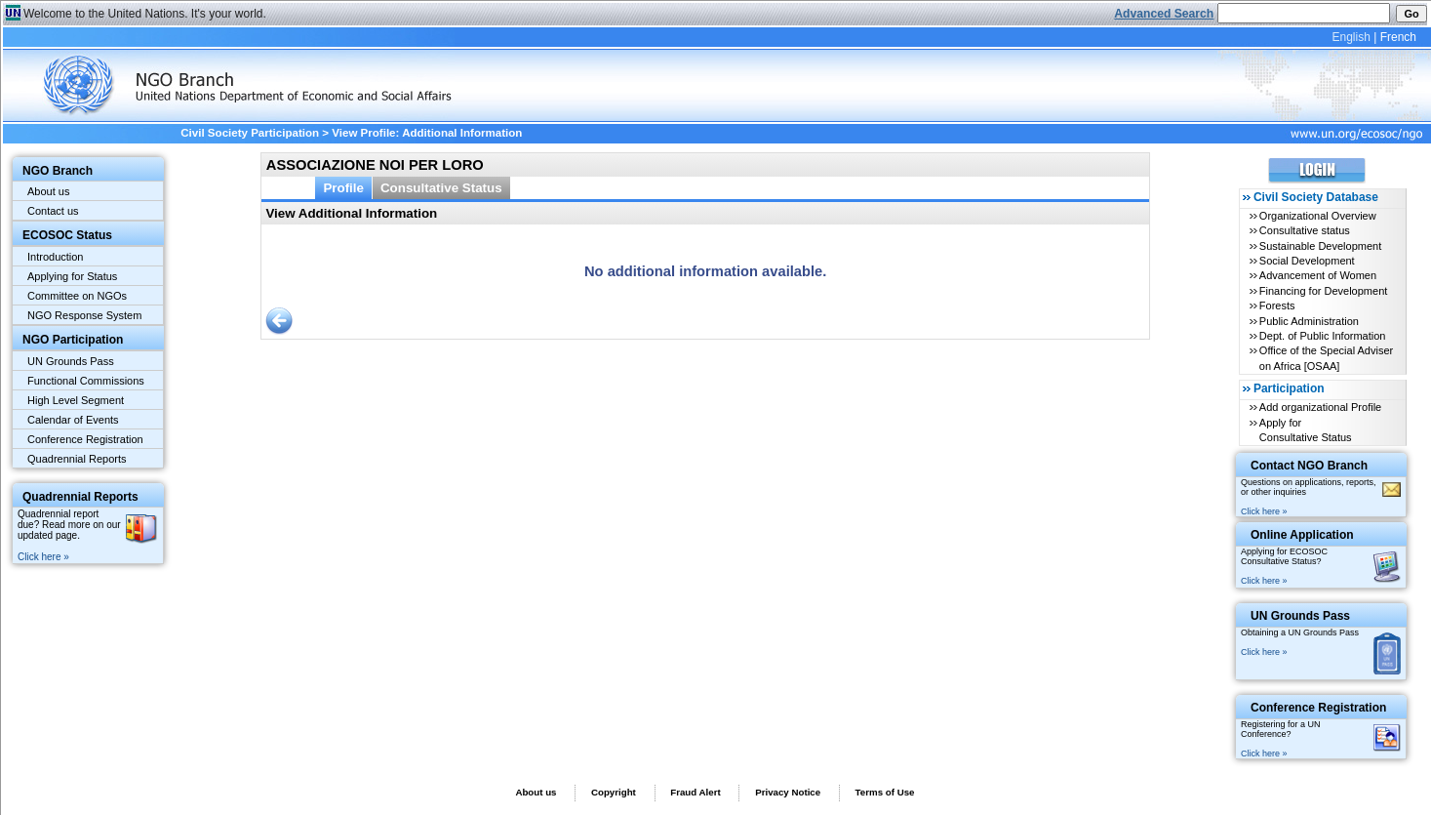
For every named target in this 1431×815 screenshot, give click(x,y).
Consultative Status (441, 188)
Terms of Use (885, 792)
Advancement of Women (1317, 275)
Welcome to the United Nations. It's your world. (144, 13)
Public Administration (1309, 321)
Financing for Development (1323, 291)
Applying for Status (72, 276)
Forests (1277, 305)
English (1351, 37)
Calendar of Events (73, 420)
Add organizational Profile (1320, 407)
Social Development (1307, 260)
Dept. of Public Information (1322, 336)
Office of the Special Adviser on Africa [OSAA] (1326, 358)
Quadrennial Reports (77, 459)
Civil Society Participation (249, 133)
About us (48, 191)
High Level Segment (75, 400)
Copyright (613, 792)
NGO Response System (84, 315)
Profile (343, 188)
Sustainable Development (1320, 246)
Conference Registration (85, 439)
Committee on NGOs (77, 296)
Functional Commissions (85, 381)
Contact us (53, 211)
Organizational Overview (1317, 216)
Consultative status (1304, 230)
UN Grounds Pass (70, 361)
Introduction (55, 257)
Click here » (43, 556)
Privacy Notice (787, 792)
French (1398, 37)
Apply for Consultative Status (1305, 430)
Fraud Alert (695, 792)
